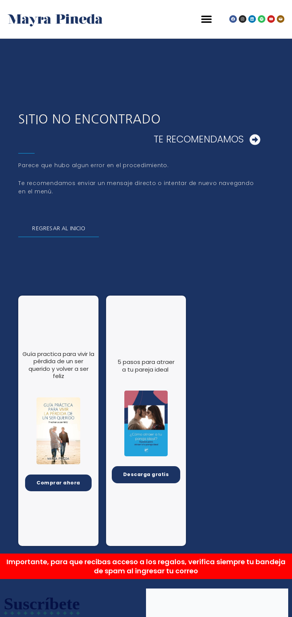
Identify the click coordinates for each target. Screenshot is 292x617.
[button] (206, 19)
